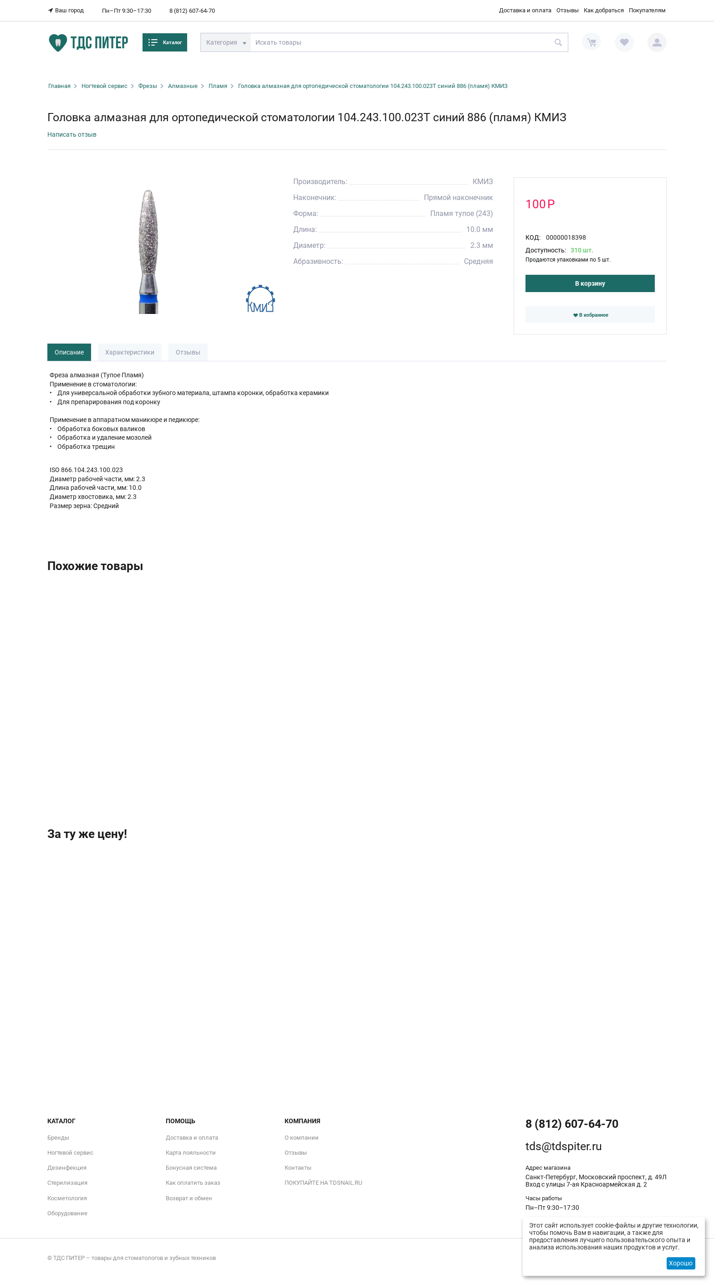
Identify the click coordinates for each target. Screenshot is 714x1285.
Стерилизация (67, 1183)
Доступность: (545, 250)
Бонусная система (191, 1168)
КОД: (533, 237)
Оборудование (67, 1213)
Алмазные (183, 85)
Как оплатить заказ (193, 1183)
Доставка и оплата (525, 10)
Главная (59, 85)
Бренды (58, 1138)
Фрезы (147, 85)
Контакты (298, 1168)
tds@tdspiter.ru (563, 1146)
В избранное (591, 315)
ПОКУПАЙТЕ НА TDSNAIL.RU (323, 1183)
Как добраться (604, 10)
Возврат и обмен (189, 1198)
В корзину (590, 283)
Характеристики (129, 352)
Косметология (67, 1198)
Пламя (218, 85)
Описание (69, 352)
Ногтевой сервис (105, 85)
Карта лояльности (191, 1153)
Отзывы (567, 10)
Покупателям (647, 10)
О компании (302, 1138)
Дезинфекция (67, 1168)
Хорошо (681, 1263)
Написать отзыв (72, 134)
